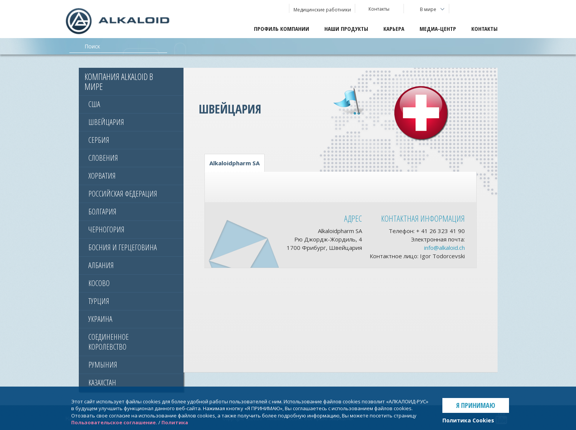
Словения (103, 158)
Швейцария (106, 122)
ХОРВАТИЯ (102, 176)
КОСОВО (99, 283)
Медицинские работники (322, 9)
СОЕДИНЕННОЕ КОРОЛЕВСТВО (108, 342)
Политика (174, 422)
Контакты (484, 28)
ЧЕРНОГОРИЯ (106, 229)
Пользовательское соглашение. (114, 422)
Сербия (98, 140)
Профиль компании (281, 28)
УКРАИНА (100, 319)
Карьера (393, 28)
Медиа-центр (438, 28)
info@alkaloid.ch (444, 247)
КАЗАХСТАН (102, 382)
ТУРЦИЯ (98, 301)
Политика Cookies (468, 420)
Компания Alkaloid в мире (119, 81)
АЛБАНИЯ (101, 265)
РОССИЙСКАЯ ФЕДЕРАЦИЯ (122, 194)
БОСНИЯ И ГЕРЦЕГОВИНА (122, 247)
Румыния (102, 365)
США (94, 104)
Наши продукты (346, 28)
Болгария (102, 211)
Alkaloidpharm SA (234, 163)
